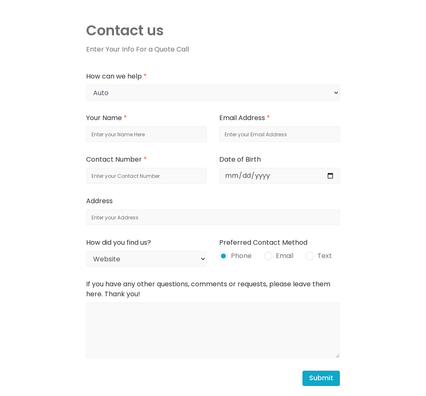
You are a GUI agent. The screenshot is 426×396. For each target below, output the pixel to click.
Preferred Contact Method (263, 242)
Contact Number (116, 159)
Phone (241, 256)
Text (324, 256)
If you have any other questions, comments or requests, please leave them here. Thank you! (208, 289)
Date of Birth (240, 159)
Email (284, 256)
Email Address (244, 118)
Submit (321, 378)
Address (99, 201)
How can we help (116, 76)
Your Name (106, 118)
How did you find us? (118, 242)
